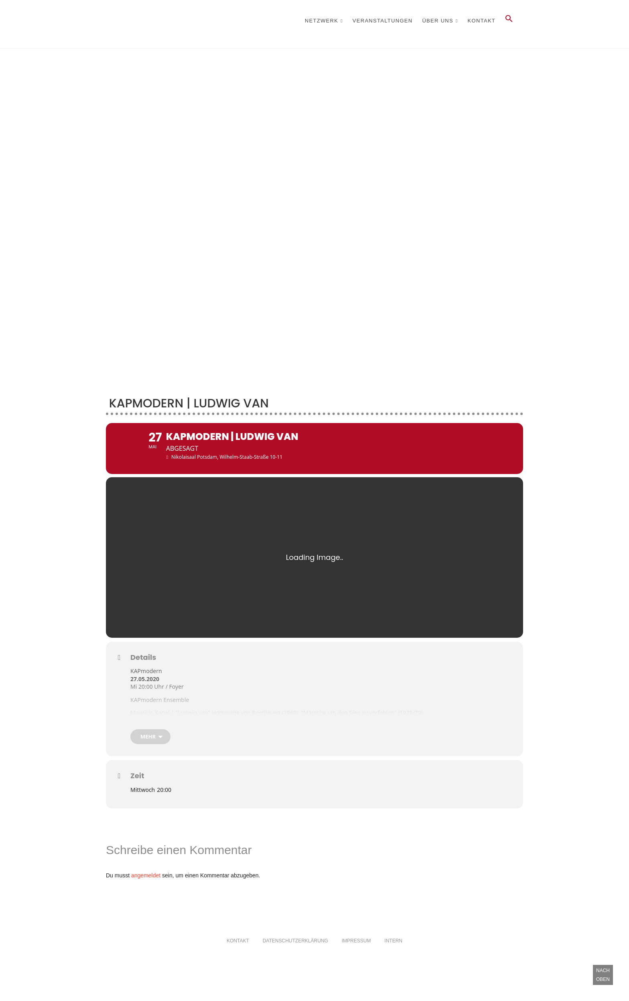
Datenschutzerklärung (295, 962)
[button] (509, 21)
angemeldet (145, 896)
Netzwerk (321, 21)
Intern (393, 962)
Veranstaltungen (383, 21)
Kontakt (482, 21)
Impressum (356, 962)
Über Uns (437, 21)
